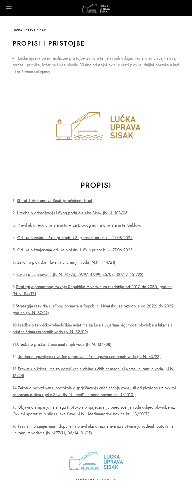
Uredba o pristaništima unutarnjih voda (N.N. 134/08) (64, 344)
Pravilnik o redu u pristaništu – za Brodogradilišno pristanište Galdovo (79, 225)
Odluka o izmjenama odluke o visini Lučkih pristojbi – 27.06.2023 (74, 250)
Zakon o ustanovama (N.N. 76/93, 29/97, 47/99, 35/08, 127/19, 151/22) (80, 274)
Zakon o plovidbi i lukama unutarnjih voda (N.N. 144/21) (66, 262)
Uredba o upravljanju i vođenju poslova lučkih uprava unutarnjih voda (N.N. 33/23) (89, 357)
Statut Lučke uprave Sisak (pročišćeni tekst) (55, 201)
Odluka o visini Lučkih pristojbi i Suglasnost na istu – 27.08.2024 (74, 238)
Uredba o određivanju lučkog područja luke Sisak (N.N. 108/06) (73, 213)
